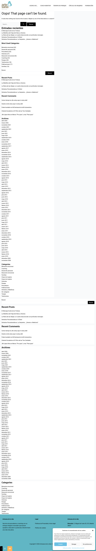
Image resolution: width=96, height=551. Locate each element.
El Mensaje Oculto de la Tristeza (11, 31)
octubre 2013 (5, 176)
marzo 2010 (5, 252)
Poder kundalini (6, 107)
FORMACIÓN (89, 5)
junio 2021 (5, 133)
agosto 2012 (5, 193)
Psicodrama (5, 51)
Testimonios (5, 62)
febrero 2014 (5, 167)
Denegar (74, 544)
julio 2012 (4, 195)
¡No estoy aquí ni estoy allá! (19, 100)
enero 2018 (5, 142)
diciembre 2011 (6, 209)
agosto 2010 (5, 241)
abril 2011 (4, 224)
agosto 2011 (5, 216)
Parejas (4, 60)
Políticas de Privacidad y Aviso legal (45, 523)
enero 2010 (5, 256)
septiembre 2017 (6, 146)
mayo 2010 (5, 248)
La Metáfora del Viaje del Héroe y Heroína (13, 33)
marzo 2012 (5, 203)
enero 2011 (5, 231)
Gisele (3, 104)
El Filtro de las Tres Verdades (22, 111)
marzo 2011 (5, 226)
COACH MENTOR (45, 5)
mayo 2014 (5, 161)
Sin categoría (5, 292)
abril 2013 (4, 184)
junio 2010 (5, 245)
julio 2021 (4, 131)
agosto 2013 (5, 178)
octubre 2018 (5, 140)
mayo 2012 (5, 199)
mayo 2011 (5, 222)
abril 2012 (4, 201)
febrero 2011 (5, 228)
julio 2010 (4, 243)
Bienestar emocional (7, 47)
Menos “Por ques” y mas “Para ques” (22, 114)
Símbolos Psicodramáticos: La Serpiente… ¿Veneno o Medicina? (20, 39)
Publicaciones (6, 64)
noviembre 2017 (6, 144)
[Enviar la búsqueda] (23, 24)
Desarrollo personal (7, 49)
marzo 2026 (5, 123)
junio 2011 (5, 220)
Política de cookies (40, 528)
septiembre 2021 (6, 129)
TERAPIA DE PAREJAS (59, 5)
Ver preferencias (87, 544)
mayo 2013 (5, 182)
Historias (4, 54)
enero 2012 (5, 207)
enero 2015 (5, 150)
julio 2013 (4, 180)
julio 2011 (4, 218)
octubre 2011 (5, 214)
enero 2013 (5, 186)
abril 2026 (4, 120)
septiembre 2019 (6, 137)
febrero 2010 (5, 254)
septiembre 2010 (6, 239)
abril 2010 (4, 250)
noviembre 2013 (6, 173)
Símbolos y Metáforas (8, 290)
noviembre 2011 (6, 212)
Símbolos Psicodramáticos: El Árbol (12, 37)
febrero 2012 (5, 205)
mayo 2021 (5, 135)
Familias (4, 66)
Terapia (4, 294)
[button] (93, 530)
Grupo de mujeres (7, 277)
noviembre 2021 (6, 125)
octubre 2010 (5, 237)
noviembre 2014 (6, 154)
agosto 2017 (5, 148)
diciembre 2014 (6, 152)
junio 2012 (5, 197)
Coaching (4, 58)
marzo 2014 (5, 165)
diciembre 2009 (6, 258)
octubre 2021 (5, 127)
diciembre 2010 (6, 233)
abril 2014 (4, 163)
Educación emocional (8, 56)
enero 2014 (5, 169)
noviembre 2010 (6, 235)
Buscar (4, 70)
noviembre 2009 (6, 260)
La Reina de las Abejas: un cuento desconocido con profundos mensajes (22, 35)
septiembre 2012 (6, 190)
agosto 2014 (5, 159)
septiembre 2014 (6, 156)
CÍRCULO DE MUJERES (75, 5)
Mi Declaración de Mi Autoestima (21, 107)
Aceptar (60, 544)
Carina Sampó (6, 100)
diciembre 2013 (6, 171)
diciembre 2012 (6, 188)
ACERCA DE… (34, 5)
